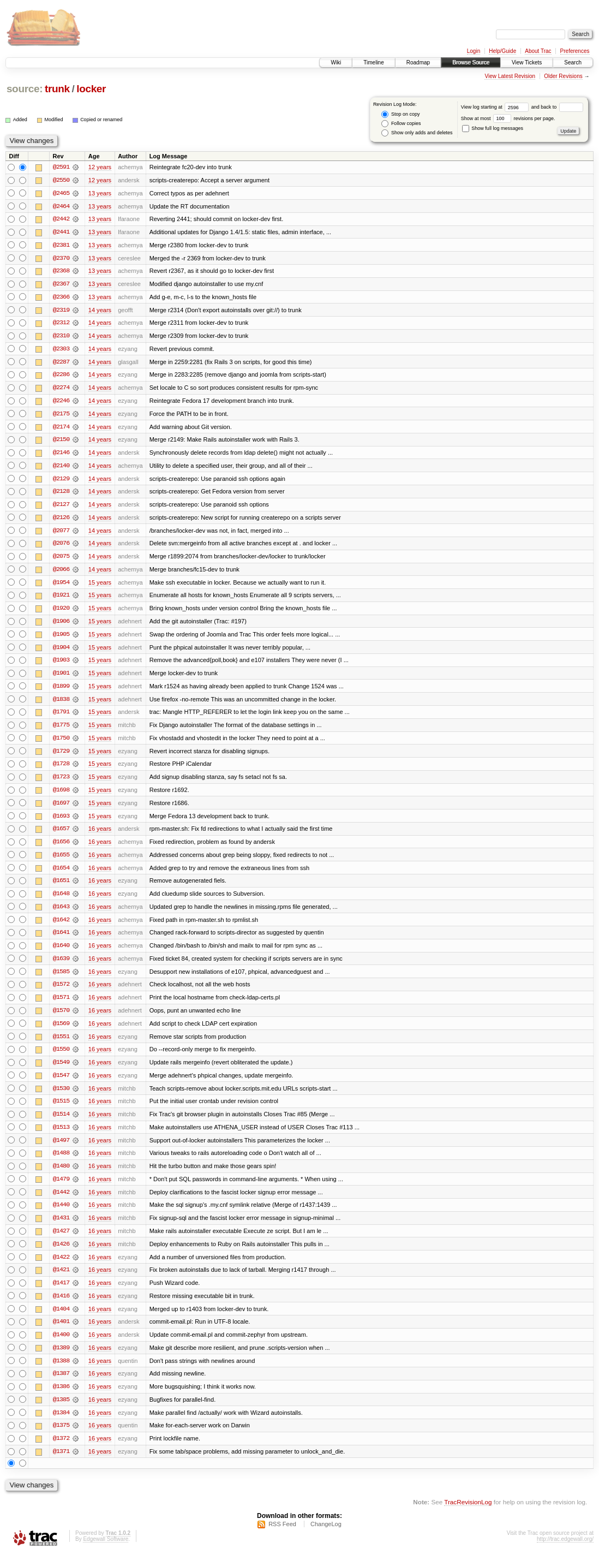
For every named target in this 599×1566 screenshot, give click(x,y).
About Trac (538, 51)
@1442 (61, 1202)
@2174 (61, 429)
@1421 (61, 1280)
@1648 (61, 900)
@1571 (61, 1005)
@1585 (61, 979)
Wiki (336, 62)
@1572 (61, 992)
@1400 (61, 1346)
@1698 (61, 795)
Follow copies (401, 123)
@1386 (61, 1398)
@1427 (61, 1241)
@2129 (61, 481)
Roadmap (418, 62)
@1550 (61, 1057)
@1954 (61, 586)
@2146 (61, 455)
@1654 (61, 874)
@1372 (61, 1450)
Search (573, 62)
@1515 (61, 1110)
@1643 (61, 913)
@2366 (61, 298)
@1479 (61, 1188)
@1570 (61, 1018)
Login (473, 51)
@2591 (61, 167)
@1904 (61, 651)
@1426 (61, 1254)
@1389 (61, 1359)
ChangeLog (326, 1536)
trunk (57, 88)
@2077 (61, 533)
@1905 (61, 638)
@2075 (61, 560)
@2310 (61, 337)
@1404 (61, 1319)
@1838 (61, 704)
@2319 (61, 311)
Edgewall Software (105, 1552)
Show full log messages (492, 128)
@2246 (61, 402)
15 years (99, 586)
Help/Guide (502, 51)
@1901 (61, 678)
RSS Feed (282, 1536)
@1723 (61, 782)
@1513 (61, 1136)
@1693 (61, 822)
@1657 (61, 835)
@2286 (61, 376)
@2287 (61, 363)
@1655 (61, 861)
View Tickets (527, 62)
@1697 (61, 809)
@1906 (61, 625)
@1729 (61, 756)
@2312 (61, 324)
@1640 (61, 953)
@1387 (61, 1385)
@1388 (61, 1372)
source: (25, 88)
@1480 (61, 1175)
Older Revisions (563, 76)
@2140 (61, 468)
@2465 (61, 193)
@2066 (61, 573)
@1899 (61, 691)
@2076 (61, 547)
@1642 (61, 926)
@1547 (61, 1084)
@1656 (61, 848)
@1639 (61, 966)
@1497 (61, 1149)
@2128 (61, 494)
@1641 (61, 940)
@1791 (61, 717)
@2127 (61, 507)
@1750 (61, 743)
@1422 (61, 1267)
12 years (99, 167)
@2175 (61, 416)
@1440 (61, 1215)
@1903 (61, 664)
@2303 (61, 350)
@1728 (61, 769)
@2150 (61, 442)
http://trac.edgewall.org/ (565, 1552)
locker (91, 88)
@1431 (61, 1228)
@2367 (61, 285)
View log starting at (496, 107)
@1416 (61, 1306)
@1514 (61, 1123)
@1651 (61, 887)
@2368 (61, 271)
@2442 (61, 219)
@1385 (61, 1411)
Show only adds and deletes (416, 132)
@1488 (61, 1162)
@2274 (61, 389)
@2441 (61, 232)
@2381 (61, 245)
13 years (99, 193)
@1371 (61, 1464)
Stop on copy (400, 114)
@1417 (61, 1293)
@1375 (61, 1437)
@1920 (61, 612)
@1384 (61, 1424)
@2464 (61, 206)
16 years (99, 835)
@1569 (61, 1031)
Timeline (373, 62)
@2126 (61, 520)
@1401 (61, 1333)
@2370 (61, 258)
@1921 (61, 599)
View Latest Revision (509, 76)
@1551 (61, 1044)
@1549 (61, 1071)
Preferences (575, 51)
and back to (557, 107)
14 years (99, 311)
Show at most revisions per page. (508, 118)
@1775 (61, 730)
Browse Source (470, 62)
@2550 (61, 180)
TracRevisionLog (468, 1514)
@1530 (61, 1097)
